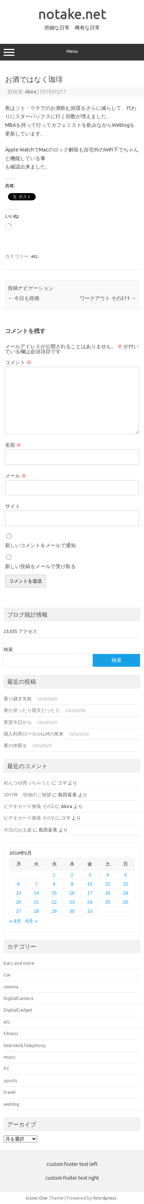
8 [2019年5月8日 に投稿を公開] (54, 884)
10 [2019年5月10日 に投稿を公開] (89, 884)
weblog (11, 1104)
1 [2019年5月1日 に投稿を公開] (54, 875)
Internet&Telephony (24, 1045)
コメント (18, 362)
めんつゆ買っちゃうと (27, 782)
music (10, 1056)
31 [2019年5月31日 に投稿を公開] (89, 911)
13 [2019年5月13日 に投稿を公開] (18, 893)
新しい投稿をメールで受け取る (40, 566)
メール (15, 476)
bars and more (19, 963)
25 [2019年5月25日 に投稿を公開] (107, 902)
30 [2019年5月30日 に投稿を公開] (71, 911)
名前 (13, 445)
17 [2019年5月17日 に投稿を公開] (89, 893)
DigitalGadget (18, 1009)
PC (6, 1068)
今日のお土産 (18, 829)
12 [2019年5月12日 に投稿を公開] (125, 884)
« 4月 (15, 921)
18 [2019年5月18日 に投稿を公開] (107, 893)
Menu (72, 52)
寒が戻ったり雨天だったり (32, 710)
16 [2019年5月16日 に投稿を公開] (71, 893)
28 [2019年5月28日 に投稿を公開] (36, 911)
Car (7, 974)
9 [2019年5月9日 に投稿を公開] (72, 884)
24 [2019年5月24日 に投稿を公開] (89, 902)
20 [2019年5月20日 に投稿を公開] (18, 902)
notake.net (72, 13)
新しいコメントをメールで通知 (40, 545)
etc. (35, 256)
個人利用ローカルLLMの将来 (34, 733)
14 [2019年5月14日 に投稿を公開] (36, 893)
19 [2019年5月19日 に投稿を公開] (125, 893)
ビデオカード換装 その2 (29, 806)
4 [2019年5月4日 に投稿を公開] (107, 875)
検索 (8, 649)
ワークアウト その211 (108, 298)
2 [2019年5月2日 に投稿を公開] (72, 875)
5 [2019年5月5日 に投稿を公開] (125, 875)
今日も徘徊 (23, 298)
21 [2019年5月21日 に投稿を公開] (36, 902)
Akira (30, 92)
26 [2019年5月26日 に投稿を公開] (125, 902)
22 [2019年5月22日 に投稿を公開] (54, 902)
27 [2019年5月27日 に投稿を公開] (18, 911)
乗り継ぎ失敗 (18, 698)
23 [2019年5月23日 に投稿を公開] (71, 902)
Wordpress (105, 1197)
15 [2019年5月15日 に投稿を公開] (54, 893)
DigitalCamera (18, 998)
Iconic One (37, 1197)
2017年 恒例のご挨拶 (27, 794)
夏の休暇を (15, 745)
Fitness (11, 1033)
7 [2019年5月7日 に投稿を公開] (36, 884)
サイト (12, 506)
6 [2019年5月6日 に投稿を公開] (18, 884)
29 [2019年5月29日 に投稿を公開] (54, 911)
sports (10, 1080)
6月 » (32, 921)
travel (10, 1092)
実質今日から (18, 722)
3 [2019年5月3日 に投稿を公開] (89, 875)
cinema (11, 986)
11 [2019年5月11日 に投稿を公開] (107, 884)
